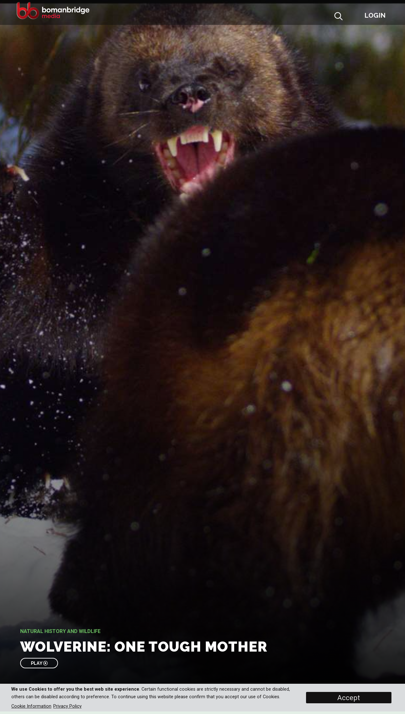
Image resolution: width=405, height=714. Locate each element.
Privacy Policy (67, 706)
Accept (348, 698)
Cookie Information (31, 706)
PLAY (39, 663)
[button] (354, 18)
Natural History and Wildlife (60, 631)
